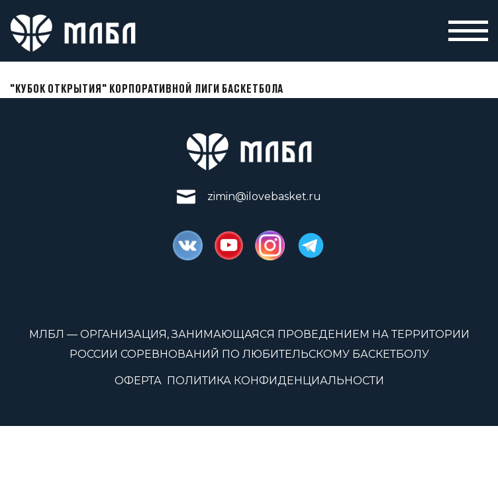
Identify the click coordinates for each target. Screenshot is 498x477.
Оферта (138, 380)
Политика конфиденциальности (275, 380)
